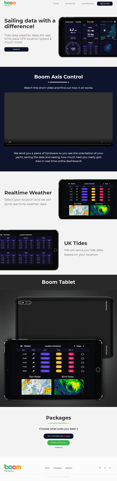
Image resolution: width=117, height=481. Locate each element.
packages (70, 4)
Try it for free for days (58, 436)
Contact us (58, 447)
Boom (55, 477)
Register (104, 4)
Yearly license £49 (58, 443)
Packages (58, 468)
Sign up (16, 49)
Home (56, 3)
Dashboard (88, 4)
